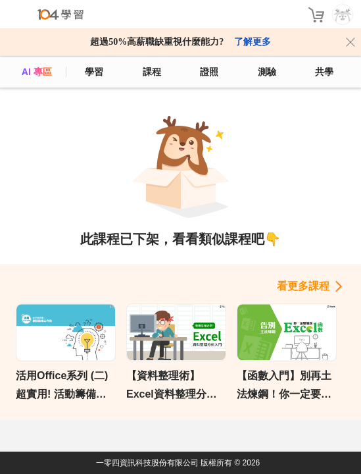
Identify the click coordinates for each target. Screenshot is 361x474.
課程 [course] (152, 71)
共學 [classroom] (324, 71)
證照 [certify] (209, 71)
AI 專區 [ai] (37, 71)
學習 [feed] (94, 71)
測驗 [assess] (267, 71)
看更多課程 (303, 286)
